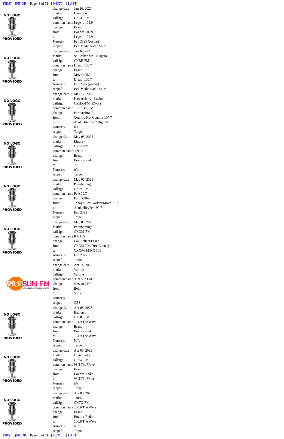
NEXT (57, 3)
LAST (72, 3)
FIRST (7, 3)
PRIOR (21, 3)
